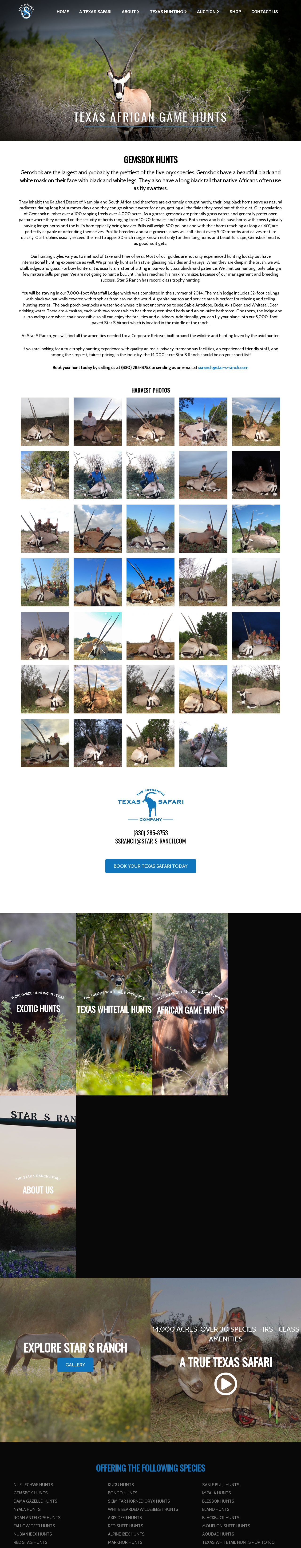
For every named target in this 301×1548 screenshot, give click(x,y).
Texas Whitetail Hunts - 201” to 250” (146, 1368)
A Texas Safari (95, 11)
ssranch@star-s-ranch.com (150, 840)
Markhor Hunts (125, 1360)
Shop (235, 11)
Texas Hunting (168, 11)
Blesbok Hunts (218, 1318)
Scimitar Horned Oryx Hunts (139, 1318)
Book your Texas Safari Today (151, 866)
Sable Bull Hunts (220, 1302)
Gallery (75, 1182)
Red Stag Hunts (31, 1360)
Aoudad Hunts (218, 1351)
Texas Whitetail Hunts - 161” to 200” (52, 1368)
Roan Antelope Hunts (37, 1335)
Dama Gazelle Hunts (35, 1318)
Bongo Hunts (123, 1310)
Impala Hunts (216, 1310)
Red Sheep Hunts (125, 1343)
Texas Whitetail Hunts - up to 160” (239, 1360)
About (130, 11)
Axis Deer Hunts (125, 1335)
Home (63, 11)
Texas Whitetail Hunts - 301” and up (52, 1376)
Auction (208, 11)
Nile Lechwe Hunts (33, 1302)
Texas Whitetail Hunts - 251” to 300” (241, 1368)
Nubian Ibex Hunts (33, 1351)
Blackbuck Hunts (220, 1335)
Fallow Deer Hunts (34, 1343)
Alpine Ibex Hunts (126, 1351)
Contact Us (264, 11)
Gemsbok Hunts (31, 1310)
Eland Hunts (216, 1327)
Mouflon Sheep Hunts (226, 1343)
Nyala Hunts (27, 1327)
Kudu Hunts (121, 1302)
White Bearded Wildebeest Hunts (143, 1327)
